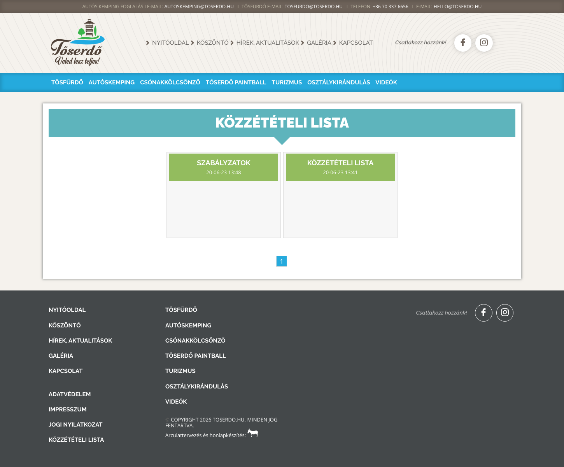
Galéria (319, 42)
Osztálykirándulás (338, 82)
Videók (386, 82)
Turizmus (287, 82)
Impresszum (68, 409)
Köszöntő (213, 42)
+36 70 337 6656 (390, 6)
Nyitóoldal (170, 42)
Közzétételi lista (340, 167)
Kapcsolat (356, 42)
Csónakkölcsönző (170, 82)
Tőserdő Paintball (236, 82)
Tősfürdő (67, 82)
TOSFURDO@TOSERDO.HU (314, 6)
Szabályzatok (223, 167)
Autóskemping (112, 82)
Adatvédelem (70, 394)
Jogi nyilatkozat (76, 424)
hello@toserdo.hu (458, 6)
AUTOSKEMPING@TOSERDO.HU (199, 6)
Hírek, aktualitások (267, 42)
